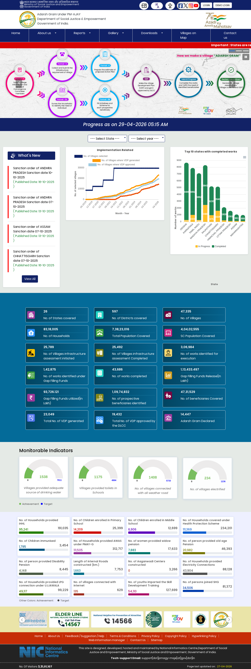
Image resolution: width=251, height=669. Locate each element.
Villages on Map (188, 35)
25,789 (48, 347)
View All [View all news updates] (29, 294)
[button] (188, 6)
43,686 (117, 369)
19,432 (117, 414)
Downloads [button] (149, 33)
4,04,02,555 (190, 329)
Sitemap (156, 640)
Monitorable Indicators (46, 465)
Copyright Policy (176, 636)
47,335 (186, 311)
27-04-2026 (224, 666)
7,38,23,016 (120, 329)
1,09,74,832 (120, 392)
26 (45, 311)
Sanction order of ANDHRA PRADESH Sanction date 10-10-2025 (34, 192)
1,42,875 (49, 369)
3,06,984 (187, 347)
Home (15, 33)
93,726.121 (51, 392)
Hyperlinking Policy (204, 636)
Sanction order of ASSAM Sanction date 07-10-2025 (34, 248)
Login (206, 5)
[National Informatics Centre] (43, 652)
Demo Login (223, 5)
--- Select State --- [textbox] (105, 153)
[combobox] (157, 5)
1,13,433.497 (190, 369)
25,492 (117, 347)
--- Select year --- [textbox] (145, 153)
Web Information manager (107, 640)
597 (115, 311)
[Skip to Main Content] (143, 6)
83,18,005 (50, 329)
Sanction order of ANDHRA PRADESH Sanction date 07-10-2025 (34, 221)
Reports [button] (80, 33)
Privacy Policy (151, 636)
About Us (54, 636)
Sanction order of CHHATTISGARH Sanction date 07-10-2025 (34, 275)
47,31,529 (188, 392)
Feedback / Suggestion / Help (84, 636)
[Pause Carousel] (245, 57)
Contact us (230, 35)
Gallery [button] (113, 33)
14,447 (186, 414)
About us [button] (45, 33)
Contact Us (138, 640)
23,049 (48, 414)
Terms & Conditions (123, 636)
